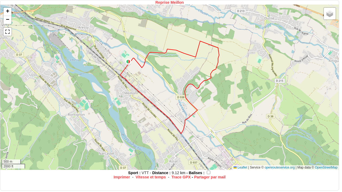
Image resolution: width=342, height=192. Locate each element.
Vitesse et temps (151, 177)
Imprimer (122, 177)
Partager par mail (210, 177)
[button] (128, 61)
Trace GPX (181, 177)
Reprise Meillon (169, 2)
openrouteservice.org (280, 167)
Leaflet (240, 167)
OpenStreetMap (326, 167)
